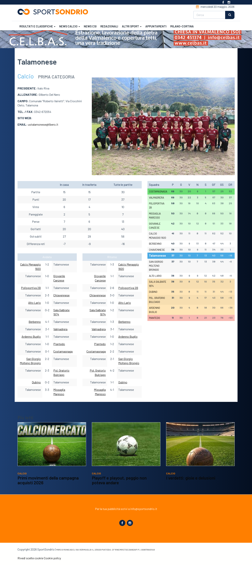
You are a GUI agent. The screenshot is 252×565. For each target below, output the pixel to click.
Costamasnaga (63, 351)
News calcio (69, 26)
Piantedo (59, 344)
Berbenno (35, 321)
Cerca (230, 15)
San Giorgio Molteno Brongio (156, 265)
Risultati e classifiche (37, 26)
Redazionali (109, 26)
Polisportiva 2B (31, 288)
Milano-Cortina (182, 26)
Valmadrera (60, 329)
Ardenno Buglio (31, 336)
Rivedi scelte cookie (30, 558)
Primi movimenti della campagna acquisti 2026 (48, 480)
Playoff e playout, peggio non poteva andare (119, 480)
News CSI (90, 26)
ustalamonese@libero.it (43, 124)
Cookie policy (52, 558)
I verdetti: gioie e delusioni (190, 477)
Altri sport (132, 26)
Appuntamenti (155, 26)
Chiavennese (61, 295)
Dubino (36, 382)
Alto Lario (34, 302)
